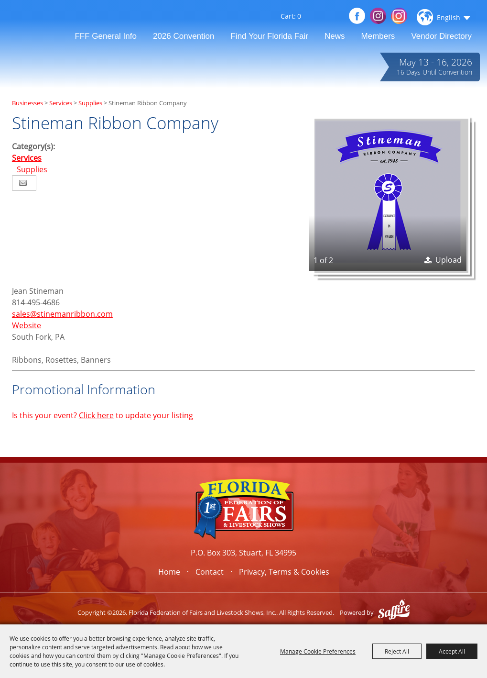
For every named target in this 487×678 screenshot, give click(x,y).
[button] (387, 192)
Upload (448, 260)
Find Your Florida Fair (269, 36)
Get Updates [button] (333, 16)
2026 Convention (184, 36)
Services (60, 103)
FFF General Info (105, 36)
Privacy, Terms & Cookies (284, 572)
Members (378, 36)
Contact (209, 572)
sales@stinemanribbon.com (62, 314)
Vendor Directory (441, 36)
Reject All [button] (397, 651)
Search (319, 18)
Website (26, 325)
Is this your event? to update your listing (102, 415)
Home (169, 572)
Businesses (27, 103)
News (335, 36)
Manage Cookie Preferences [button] (318, 651)
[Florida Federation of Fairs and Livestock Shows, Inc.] (45, 27)
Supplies (90, 103)
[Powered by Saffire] (394, 612)
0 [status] (299, 16)
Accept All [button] (452, 651)
